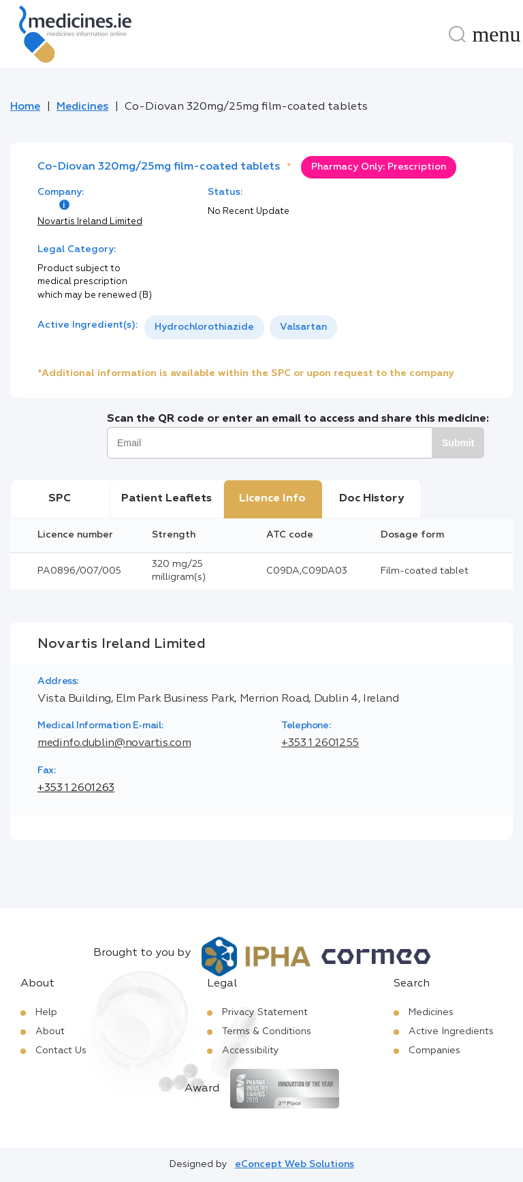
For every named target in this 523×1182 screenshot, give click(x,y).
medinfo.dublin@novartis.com (114, 743)
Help (46, 1012)
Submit (458, 442)
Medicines (82, 107)
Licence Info (272, 498)
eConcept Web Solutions (294, 1164)
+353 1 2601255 (320, 743)
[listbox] (240, 327)
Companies (434, 1050)
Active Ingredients (451, 1031)
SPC (59, 498)
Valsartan (303, 327)
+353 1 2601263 (75, 788)
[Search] (457, 34)
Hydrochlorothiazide (204, 327)
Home (25, 107)
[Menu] (496, 34)
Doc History (371, 498)
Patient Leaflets (166, 498)
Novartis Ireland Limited (89, 221)
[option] (204, 327)
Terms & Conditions (266, 1031)
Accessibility (250, 1050)
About (50, 1031)
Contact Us (60, 1050)
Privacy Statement (265, 1012)
